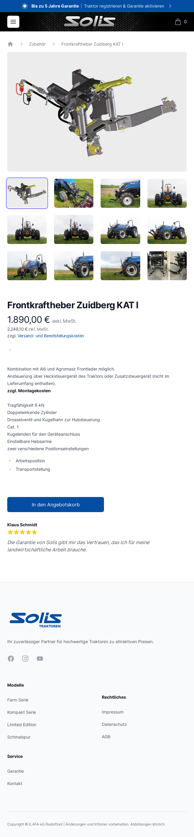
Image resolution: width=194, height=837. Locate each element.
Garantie (15, 771)
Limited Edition (21, 724)
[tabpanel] (97, 112)
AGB (106, 736)
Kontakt (14, 783)
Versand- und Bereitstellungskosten (51, 335)
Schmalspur (19, 736)
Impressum (113, 711)
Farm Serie (17, 699)
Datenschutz (114, 724)
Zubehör (37, 43)
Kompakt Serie (21, 712)
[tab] (27, 193)
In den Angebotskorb (56, 505)
